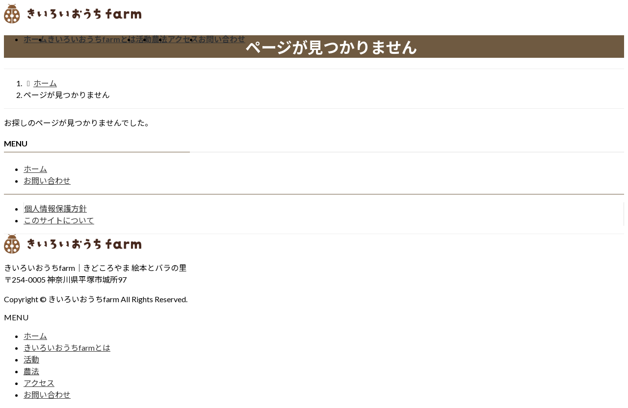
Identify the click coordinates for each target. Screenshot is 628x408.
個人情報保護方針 (55, 208)
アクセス (39, 382)
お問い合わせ (47, 180)
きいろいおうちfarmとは (67, 347)
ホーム (35, 168)
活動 (31, 359)
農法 (31, 371)
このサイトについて (59, 220)
